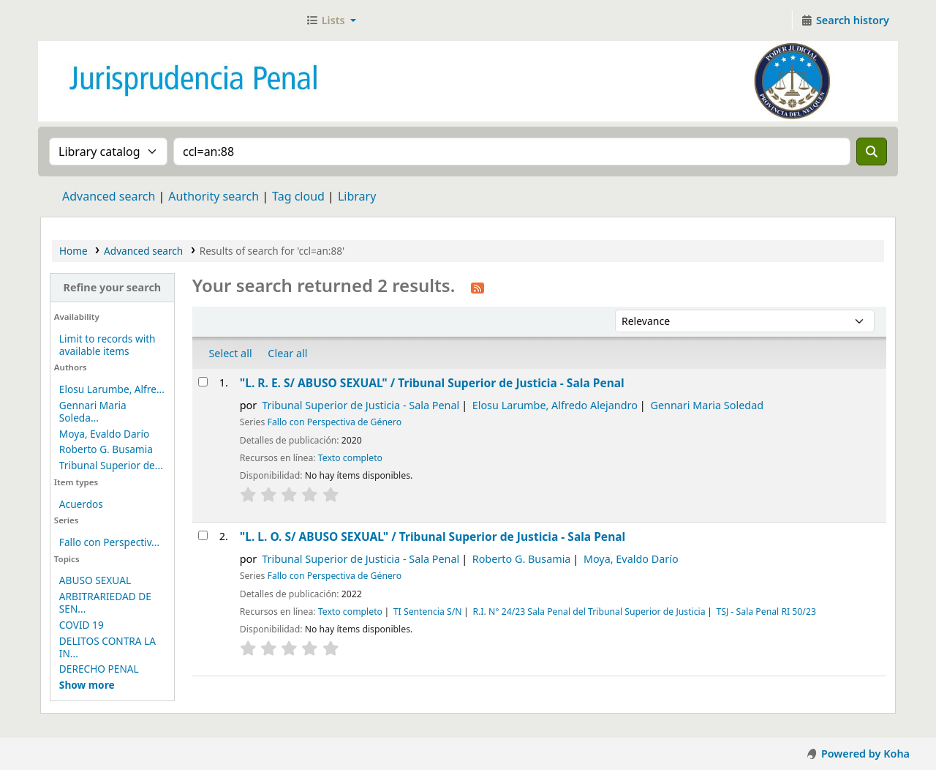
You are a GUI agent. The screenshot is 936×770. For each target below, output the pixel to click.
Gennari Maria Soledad (706, 405)
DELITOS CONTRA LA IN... (107, 647)
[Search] (871, 151)
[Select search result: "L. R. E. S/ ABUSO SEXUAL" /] (203, 381)
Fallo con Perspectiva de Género (335, 422)
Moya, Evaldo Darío (104, 434)
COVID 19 (81, 625)
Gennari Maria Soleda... (93, 411)
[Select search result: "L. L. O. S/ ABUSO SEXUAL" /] (203, 535)
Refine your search (112, 287)
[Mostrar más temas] (87, 685)
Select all (230, 353)
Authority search (213, 196)
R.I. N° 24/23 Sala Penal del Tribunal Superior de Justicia (588, 611)
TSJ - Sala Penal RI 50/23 (766, 611)
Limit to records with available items (107, 345)
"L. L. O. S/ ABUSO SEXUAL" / (432, 536)
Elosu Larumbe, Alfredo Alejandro (555, 405)
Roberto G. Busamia (106, 449)
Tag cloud (298, 196)
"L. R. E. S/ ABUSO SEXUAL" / (432, 383)
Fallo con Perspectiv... (109, 542)
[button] (331, 20)
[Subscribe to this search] (477, 287)
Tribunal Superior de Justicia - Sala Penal (360, 405)
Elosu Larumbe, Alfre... (112, 389)
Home (73, 251)
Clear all (287, 353)
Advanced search (108, 196)
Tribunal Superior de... (111, 465)
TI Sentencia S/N (427, 611)
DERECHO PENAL (99, 669)
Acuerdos (81, 504)
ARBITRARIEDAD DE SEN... (105, 602)
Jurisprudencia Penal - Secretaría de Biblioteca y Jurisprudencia (77, 20)
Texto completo (350, 458)
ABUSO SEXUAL (95, 580)
